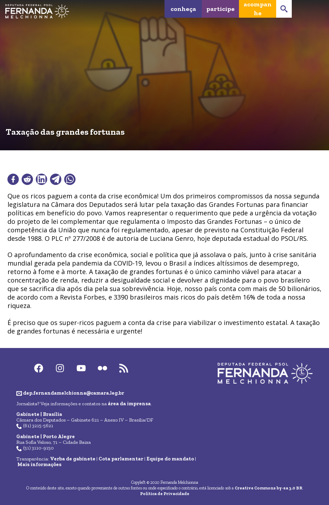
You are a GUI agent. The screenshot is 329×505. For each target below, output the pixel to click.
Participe (220, 9)
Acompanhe (258, 8)
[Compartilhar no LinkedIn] (41, 179)
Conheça (183, 9)
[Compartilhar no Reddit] (27, 179)
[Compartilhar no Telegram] (55, 179)
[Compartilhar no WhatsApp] (70, 179)
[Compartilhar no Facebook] (13, 179)
